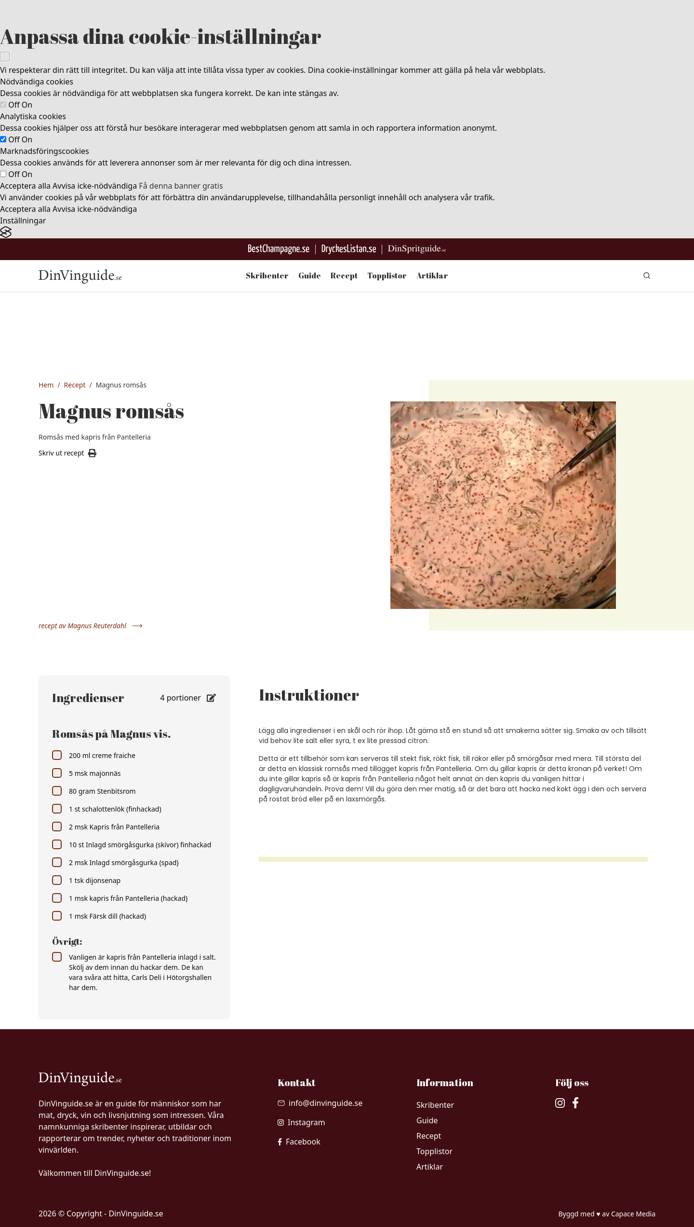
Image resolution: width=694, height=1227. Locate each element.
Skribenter (267, 275)
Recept (344, 275)
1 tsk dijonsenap (86, 880)
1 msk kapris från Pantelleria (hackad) (119, 898)
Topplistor (387, 275)
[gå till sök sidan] (646, 275)
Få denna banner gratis (181, 185)
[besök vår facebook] (299, 1141)
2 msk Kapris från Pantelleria (106, 826)
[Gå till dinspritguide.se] (417, 249)
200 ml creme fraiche (93, 755)
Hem (46, 384)
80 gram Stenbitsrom (94, 791)
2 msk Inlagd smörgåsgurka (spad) (115, 862)
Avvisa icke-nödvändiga (95, 185)
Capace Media (633, 1213)
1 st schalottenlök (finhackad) (106, 808)
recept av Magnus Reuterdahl (91, 625)
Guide (309, 275)
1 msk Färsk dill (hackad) (99, 916)
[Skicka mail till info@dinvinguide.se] (320, 1103)
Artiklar (432, 275)
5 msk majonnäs (86, 773)
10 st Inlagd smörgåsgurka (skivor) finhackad (131, 844)
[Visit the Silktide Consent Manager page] (347, 232)
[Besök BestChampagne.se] (278, 249)
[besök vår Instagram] (301, 1122)
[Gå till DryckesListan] (348, 249)
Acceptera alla (25, 185)
